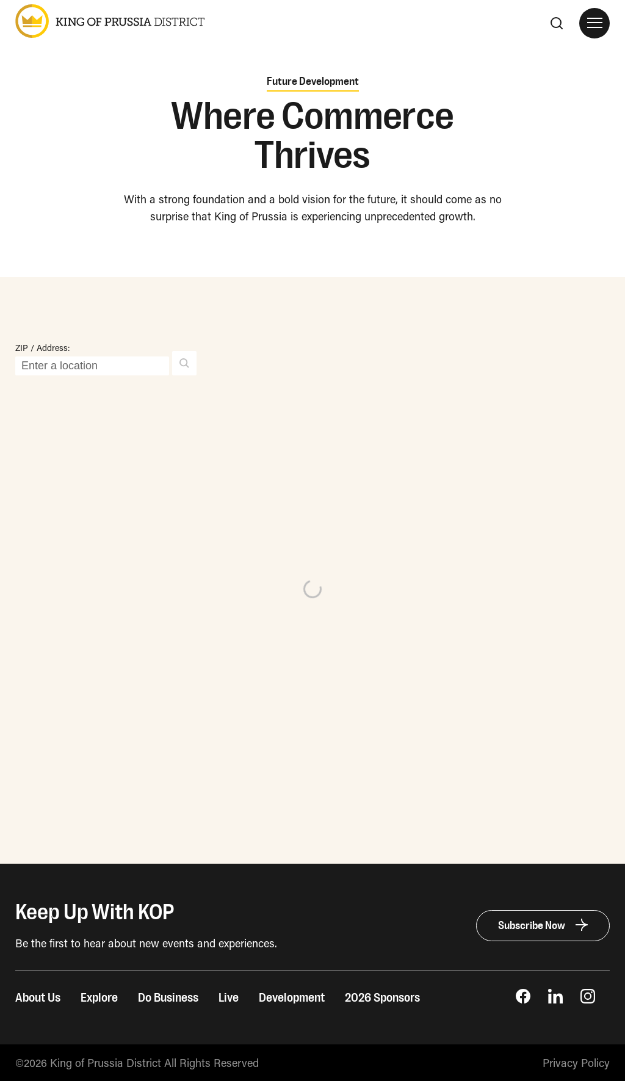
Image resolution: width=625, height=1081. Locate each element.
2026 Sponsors (382, 998)
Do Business (168, 998)
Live (229, 998)
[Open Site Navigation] (594, 23)
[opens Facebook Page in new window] (523, 999)
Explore (99, 998)
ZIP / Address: (42, 347)
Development (292, 998)
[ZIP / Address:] (92, 365)
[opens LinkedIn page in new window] (555, 999)
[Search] (556, 23)
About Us (37, 998)
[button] (184, 363)
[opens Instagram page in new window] (587, 999)
